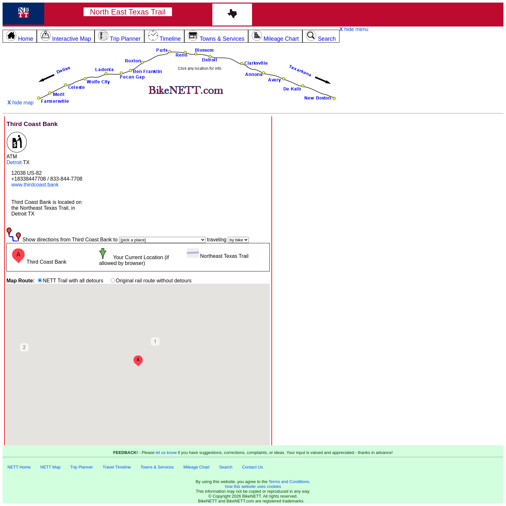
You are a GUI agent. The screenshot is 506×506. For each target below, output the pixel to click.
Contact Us (252, 467)
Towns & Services (157, 467)
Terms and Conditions (288, 481)
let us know (166, 452)
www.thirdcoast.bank (35, 184)
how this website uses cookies (253, 486)
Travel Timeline (117, 467)
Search (225, 467)
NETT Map (50, 467)
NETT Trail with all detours (73, 280)
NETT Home (19, 467)
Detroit (14, 162)
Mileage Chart (196, 467)
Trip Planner (81, 467)
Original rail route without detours (154, 280)
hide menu (354, 29)
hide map (20, 102)
